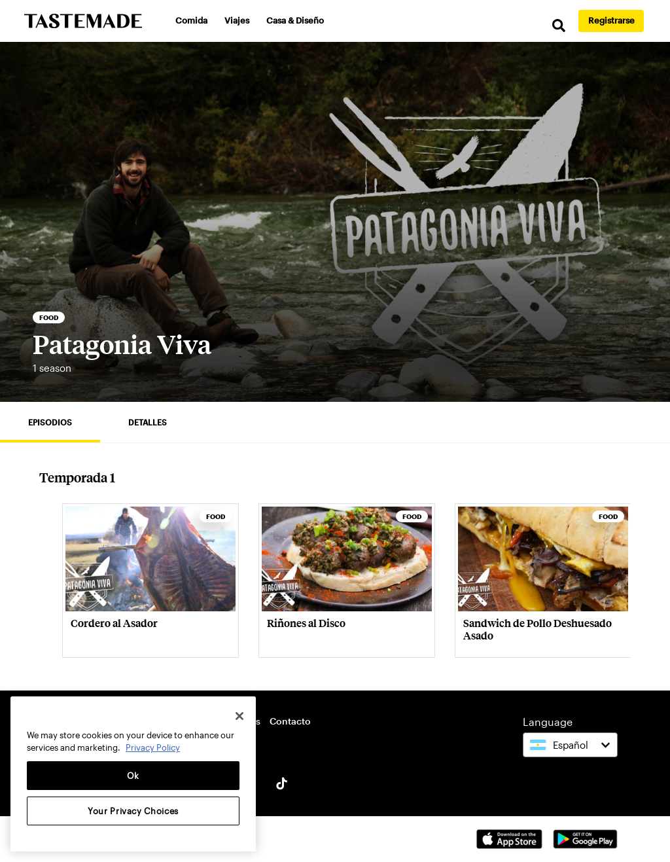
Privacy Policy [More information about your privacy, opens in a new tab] (153, 747)
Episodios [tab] (50, 422)
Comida (191, 20)
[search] (559, 26)
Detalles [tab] (147, 422)
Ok (133, 775)
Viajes (236, 20)
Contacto (290, 721)
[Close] (239, 716)
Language (548, 721)
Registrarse (611, 20)
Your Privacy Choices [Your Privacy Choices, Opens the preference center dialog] (133, 811)
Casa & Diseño (295, 20)
